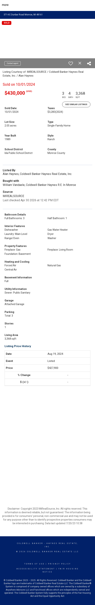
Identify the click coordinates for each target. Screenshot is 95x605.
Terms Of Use (34, 564)
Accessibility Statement (35, 569)
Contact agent (12, 63)
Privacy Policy (59, 564)
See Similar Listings (76, 104)
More (5, 5)
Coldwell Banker (30, 543)
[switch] (70, 63)
